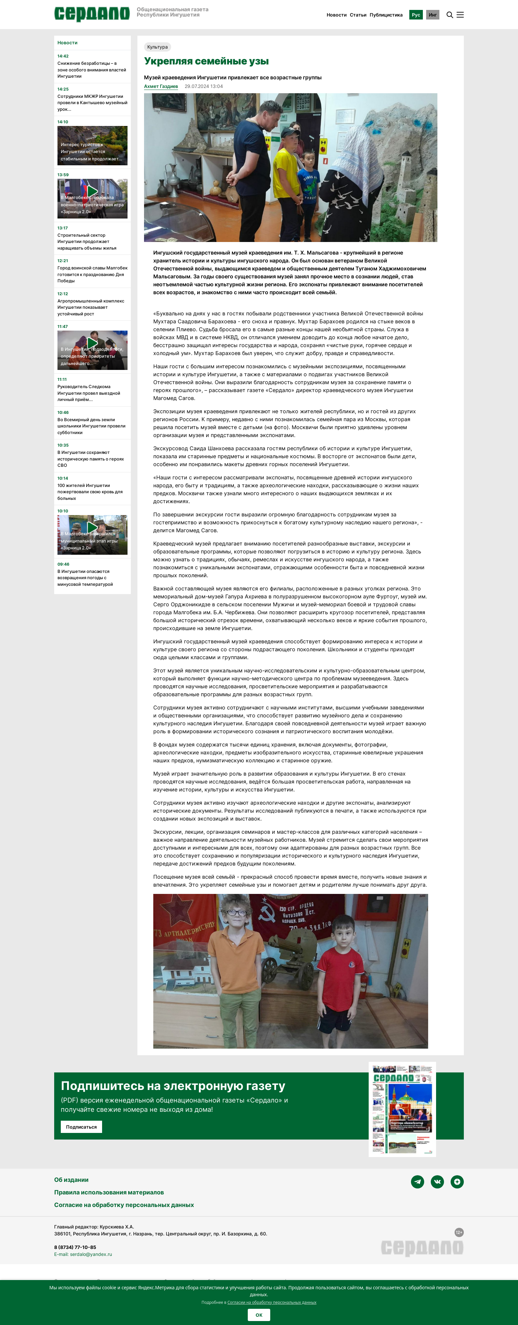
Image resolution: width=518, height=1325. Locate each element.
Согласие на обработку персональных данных (124, 1204)
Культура (157, 47)
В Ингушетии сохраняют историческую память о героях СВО (90, 459)
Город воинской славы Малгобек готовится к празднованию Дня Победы (92, 274)
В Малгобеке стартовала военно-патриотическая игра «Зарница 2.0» (92, 204)
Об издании (71, 1179)
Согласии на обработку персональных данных (271, 1302)
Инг (433, 15)
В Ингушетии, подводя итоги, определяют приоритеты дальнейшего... (92, 356)
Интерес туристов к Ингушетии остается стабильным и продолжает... (91, 151)
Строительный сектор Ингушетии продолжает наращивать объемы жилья (86, 241)
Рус (416, 15)
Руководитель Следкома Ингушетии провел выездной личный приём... (88, 393)
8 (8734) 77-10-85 (75, 1247)
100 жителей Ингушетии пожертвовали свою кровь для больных (90, 492)
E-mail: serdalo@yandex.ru (83, 1254)
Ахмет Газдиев (161, 86)
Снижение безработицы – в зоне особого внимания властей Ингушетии (91, 69)
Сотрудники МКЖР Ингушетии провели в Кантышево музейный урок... (92, 103)
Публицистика (386, 15)
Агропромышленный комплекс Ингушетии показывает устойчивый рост (90, 307)
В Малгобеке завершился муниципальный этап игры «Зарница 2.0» (89, 540)
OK (259, 1315)
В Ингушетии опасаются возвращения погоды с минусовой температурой (85, 578)
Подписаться (81, 1127)
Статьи (358, 15)
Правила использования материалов (109, 1192)
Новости (337, 15)
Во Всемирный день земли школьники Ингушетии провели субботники (91, 426)
